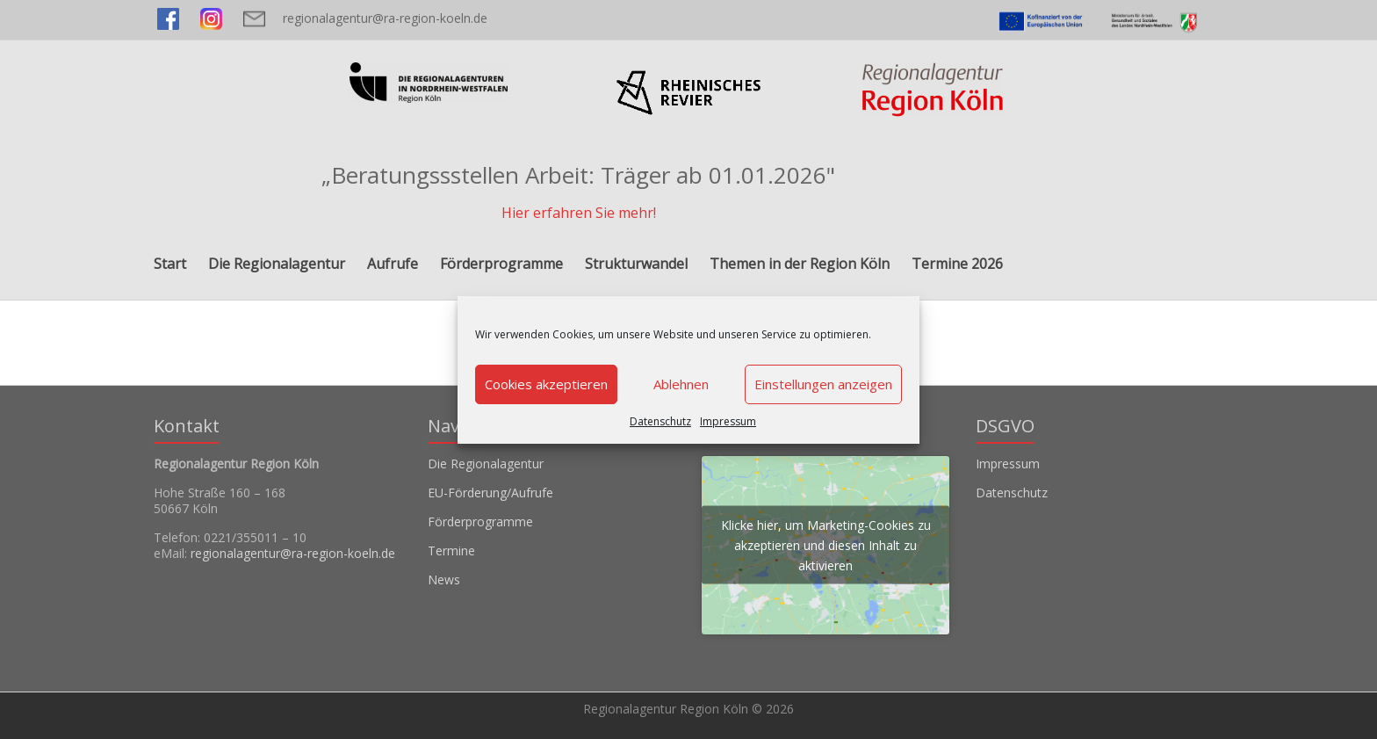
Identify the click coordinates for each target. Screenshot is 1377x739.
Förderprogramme (501, 263)
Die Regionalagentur (276, 263)
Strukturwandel (636, 263)
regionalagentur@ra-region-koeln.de (385, 18)
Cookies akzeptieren (546, 384)
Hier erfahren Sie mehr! (578, 212)
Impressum (728, 421)
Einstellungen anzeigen (823, 384)
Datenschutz (660, 421)
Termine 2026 (957, 263)
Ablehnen (681, 384)
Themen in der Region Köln (800, 263)
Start (170, 263)
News (444, 579)
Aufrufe (392, 263)
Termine (451, 550)
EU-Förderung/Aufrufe (490, 492)
